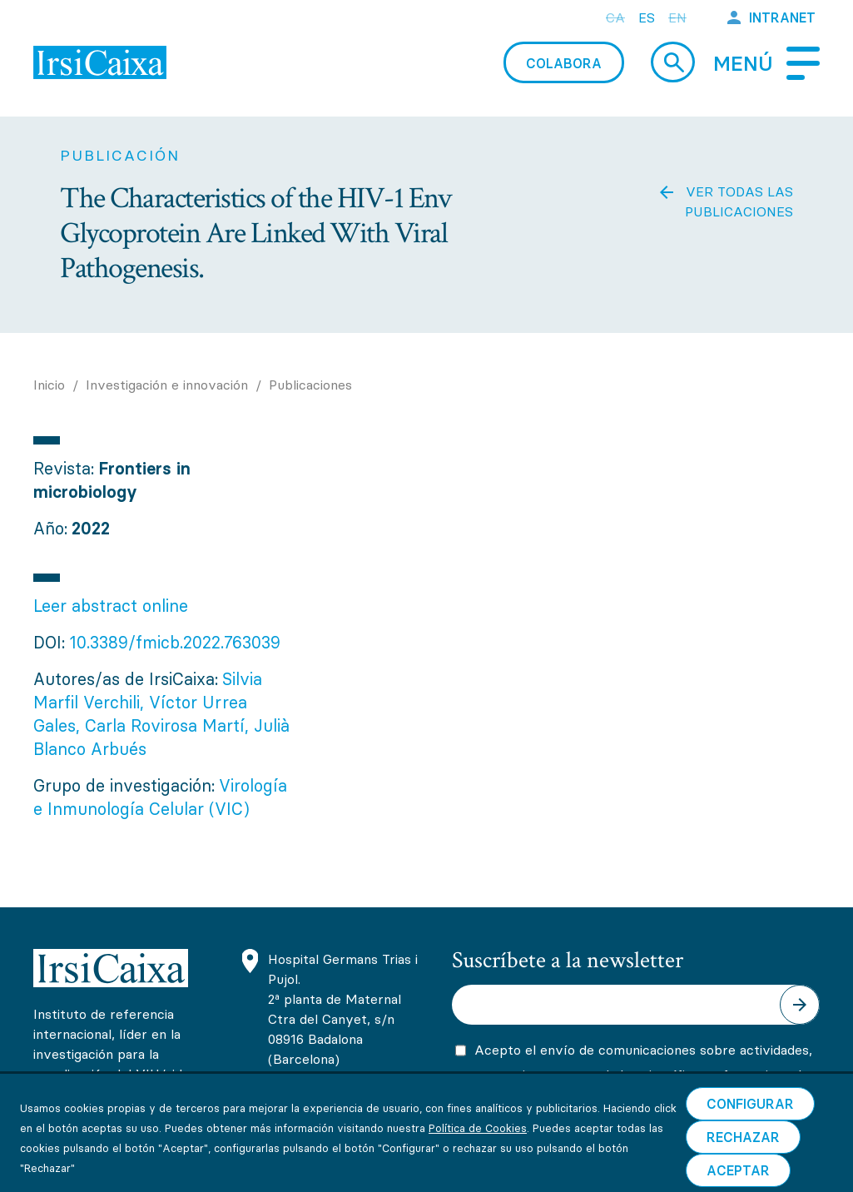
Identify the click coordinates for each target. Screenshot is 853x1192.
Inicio (49, 384)
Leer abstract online (110, 605)
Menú (743, 64)
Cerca (673, 62)
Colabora (564, 63)
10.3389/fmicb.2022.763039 (174, 642)
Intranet (782, 17)
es (646, 17)
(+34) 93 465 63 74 (330, 1093)
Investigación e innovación (169, 384)
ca (615, 17)
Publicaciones (310, 384)
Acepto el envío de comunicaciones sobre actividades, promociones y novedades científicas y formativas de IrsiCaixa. (643, 1074)
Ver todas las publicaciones (739, 201)
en (677, 17)
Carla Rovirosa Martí (165, 725)
